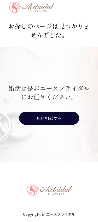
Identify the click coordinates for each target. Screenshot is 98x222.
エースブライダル (60, 214)
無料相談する (49, 118)
